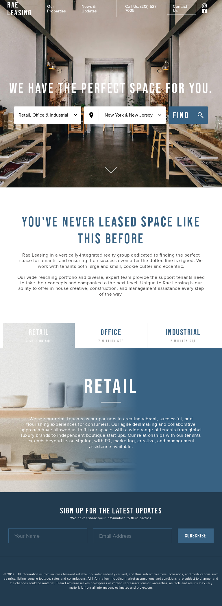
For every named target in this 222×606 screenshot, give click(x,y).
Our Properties (56, 9)
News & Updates (89, 9)
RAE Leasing (19, 8)
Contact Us (180, 8)
